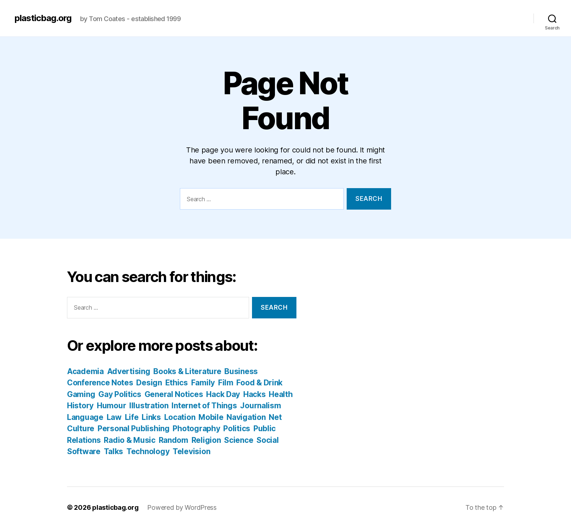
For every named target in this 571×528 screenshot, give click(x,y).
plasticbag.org (43, 18)
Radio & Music (129, 440)
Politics (236, 428)
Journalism (260, 405)
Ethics (176, 382)
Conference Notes (100, 382)
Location (180, 417)
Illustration (149, 405)
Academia (85, 371)
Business (241, 371)
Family (203, 382)
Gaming (81, 394)
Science (238, 440)
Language (85, 417)
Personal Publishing (134, 428)
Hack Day (223, 394)
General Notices (174, 394)
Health (280, 394)
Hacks (254, 394)
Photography (196, 428)
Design (149, 382)
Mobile (210, 417)
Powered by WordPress (182, 507)
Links (151, 417)
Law (114, 417)
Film (225, 382)
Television (191, 451)
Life (132, 417)
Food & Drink (259, 382)
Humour (111, 405)
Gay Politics (119, 394)
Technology (147, 451)
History (80, 405)
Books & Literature (187, 371)
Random (173, 440)
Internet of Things (204, 405)
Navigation (246, 417)
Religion (206, 440)
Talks (113, 451)
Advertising (128, 371)
